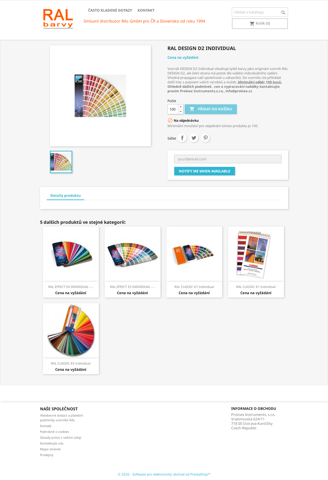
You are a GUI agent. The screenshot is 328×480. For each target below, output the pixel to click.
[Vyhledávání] (260, 12)
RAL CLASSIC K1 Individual (256, 287)
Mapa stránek (50, 449)
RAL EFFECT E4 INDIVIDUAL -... (70, 287)
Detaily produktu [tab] (65, 195)
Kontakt (146, 10)
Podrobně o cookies (54, 432)
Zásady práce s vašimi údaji (60, 437)
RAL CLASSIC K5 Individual (71, 363)
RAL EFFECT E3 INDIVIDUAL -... (132, 287)
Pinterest (205, 137)
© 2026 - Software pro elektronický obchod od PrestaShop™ (164, 474)
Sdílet (182, 137)
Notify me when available (204, 171)
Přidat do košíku (210, 109)
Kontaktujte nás (51, 443)
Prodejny (46, 455)
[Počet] (172, 109)
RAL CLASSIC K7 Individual (194, 287)
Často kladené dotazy (110, 10)
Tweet (193, 137)
